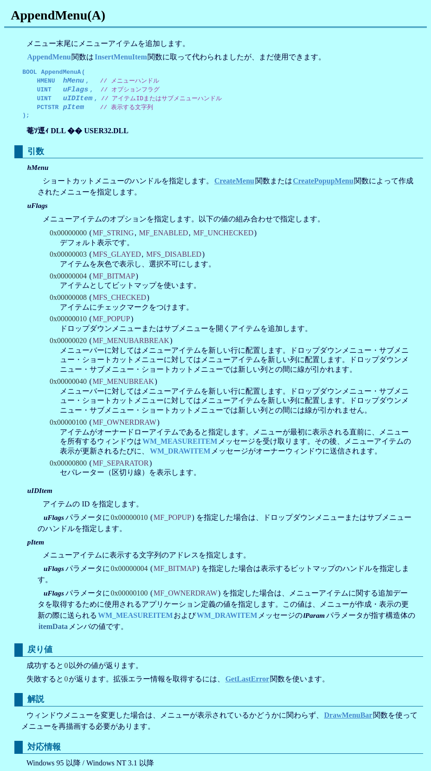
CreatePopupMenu (323, 179)
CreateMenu (234, 179)
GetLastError (247, 677)
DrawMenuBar (348, 714)
